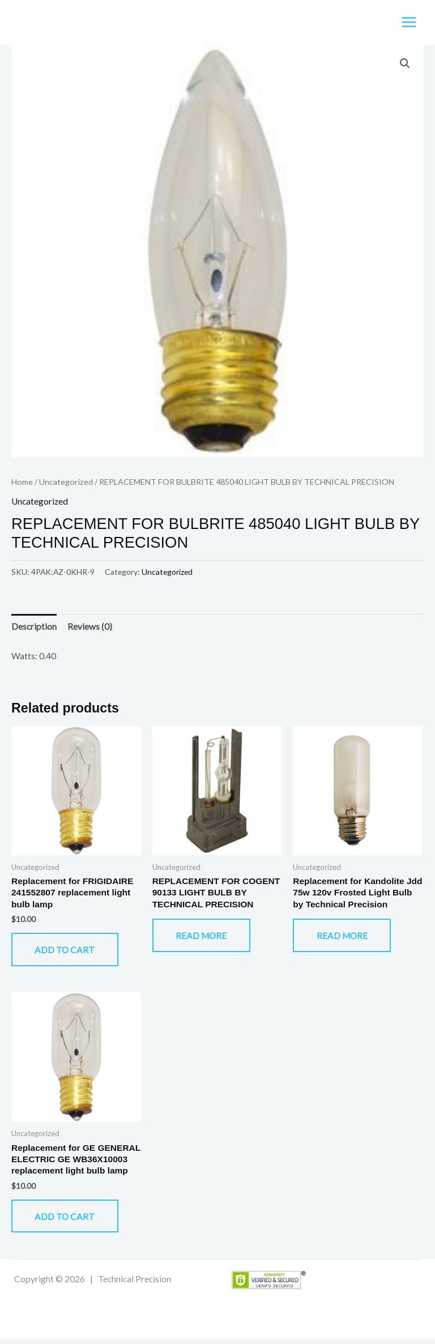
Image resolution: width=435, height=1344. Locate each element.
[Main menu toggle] (409, 22)
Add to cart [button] (68, 952)
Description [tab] (34, 627)
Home (22, 482)
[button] (405, 64)
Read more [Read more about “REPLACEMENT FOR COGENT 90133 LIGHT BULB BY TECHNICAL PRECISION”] (204, 938)
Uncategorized (66, 482)
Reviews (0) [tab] (89, 627)
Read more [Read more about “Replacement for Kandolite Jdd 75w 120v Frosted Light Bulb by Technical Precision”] (344, 938)
